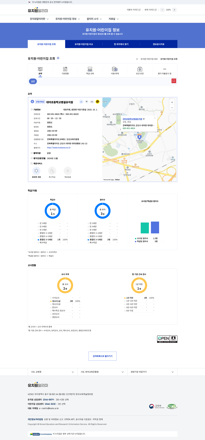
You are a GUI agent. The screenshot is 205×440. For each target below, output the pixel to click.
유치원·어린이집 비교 (84, 44)
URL (92, 102)
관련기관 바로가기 (139, 372)
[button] (155, 118)
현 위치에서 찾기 (121, 44)
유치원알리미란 (37, 18)
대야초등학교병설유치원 (132, 119)
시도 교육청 (36, 372)
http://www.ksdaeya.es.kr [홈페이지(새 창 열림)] (58, 147)
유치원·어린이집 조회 (46, 44)
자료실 (112, 18)
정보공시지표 (158, 44)
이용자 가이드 (134, 10)
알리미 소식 (92, 18)
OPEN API (69, 419)
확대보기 (174, 81)
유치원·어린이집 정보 (66, 18)
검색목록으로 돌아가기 (102, 356)
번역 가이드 (151, 10)
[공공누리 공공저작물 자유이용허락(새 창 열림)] (167, 342)
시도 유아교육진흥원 (90, 372)
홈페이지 (81, 102)
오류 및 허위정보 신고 (53, 419)
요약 (33, 81)
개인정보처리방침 (35, 419)
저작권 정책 (98, 419)
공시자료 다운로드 (84, 419)
